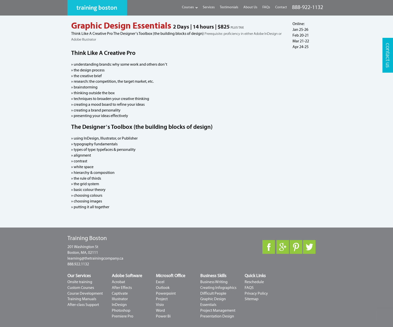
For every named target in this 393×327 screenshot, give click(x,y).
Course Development (85, 293)
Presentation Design (217, 316)
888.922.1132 (78, 264)
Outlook (163, 287)
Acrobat (118, 282)
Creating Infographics (218, 287)
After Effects (122, 287)
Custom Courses (80, 287)
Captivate (120, 293)
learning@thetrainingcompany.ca (95, 258)
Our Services (79, 275)
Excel (160, 282)
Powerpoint (166, 293)
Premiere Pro (122, 316)
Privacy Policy (256, 293)
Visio (160, 304)
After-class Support (83, 304)
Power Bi (163, 316)
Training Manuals (81, 299)
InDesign (119, 304)
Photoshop (121, 310)
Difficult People (213, 293)
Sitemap (251, 299)
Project (162, 299)
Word (160, 310)
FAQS (249, 287)
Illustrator (120, 299)
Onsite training (79, 282)
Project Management (217, 310)
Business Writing (214, 282)
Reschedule (254, 282)
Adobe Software (127, 275)
